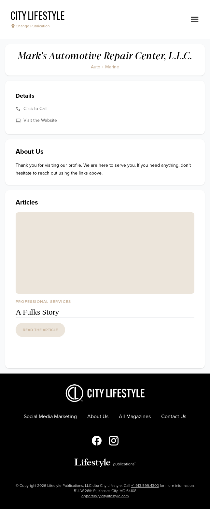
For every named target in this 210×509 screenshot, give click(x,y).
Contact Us (173, 416)
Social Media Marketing (50, 416)
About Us (97, 416)
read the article (40, 330)
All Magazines (135, 416)
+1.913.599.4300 (145, 485)
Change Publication (30, 26)
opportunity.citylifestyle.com (105, 496)
